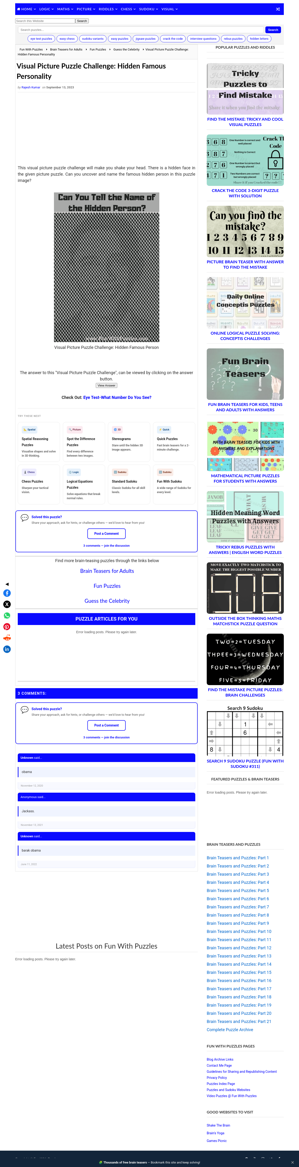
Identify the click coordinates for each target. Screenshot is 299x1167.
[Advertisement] (106, 130)
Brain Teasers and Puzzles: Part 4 (238, 882)
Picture (84, 9)
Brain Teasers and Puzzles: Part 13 (239, 956)
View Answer (106, 385)
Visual (168, 9)
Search (273, 30)
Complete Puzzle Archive (230, 1029)
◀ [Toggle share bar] (5, 550)
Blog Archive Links (220, 1059)
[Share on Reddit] (5, 604)
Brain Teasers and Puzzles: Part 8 (238, 915)
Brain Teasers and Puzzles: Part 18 (239, 996)
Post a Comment (106, 533)
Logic (44, 9)
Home (26, 9)
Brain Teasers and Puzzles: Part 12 (239, 947)
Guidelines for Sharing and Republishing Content (242, 1071)
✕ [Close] (292, 1162)
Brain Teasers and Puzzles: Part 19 (239, 1005)
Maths (63, 9)
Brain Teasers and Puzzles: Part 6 (238, 898)
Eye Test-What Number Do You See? (117, 397)
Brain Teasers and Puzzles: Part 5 (238, 890)
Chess (126, 9)
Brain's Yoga (215, 1133)
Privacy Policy (217, 1078)
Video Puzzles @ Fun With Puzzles (232, 1096)
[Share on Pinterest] (5, 592)
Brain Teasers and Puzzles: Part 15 (239, 972)
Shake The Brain (218, 1125)
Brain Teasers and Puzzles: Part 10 (239, 931)
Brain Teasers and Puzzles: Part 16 (239, 980)
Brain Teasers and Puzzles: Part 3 (238, 874)
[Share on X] (5, 570)
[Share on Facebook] (5, 559)
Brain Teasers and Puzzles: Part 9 (238, 923)
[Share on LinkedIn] (5, 615)
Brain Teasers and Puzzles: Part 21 (239, 1021)
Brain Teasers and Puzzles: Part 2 (238, 866)
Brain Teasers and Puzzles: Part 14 (239, 964)
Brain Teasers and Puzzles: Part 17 (239, 988)
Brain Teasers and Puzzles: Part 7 (238, 906)
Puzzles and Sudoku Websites (228, 1090)
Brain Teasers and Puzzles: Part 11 (239, 939)
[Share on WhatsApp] (5, 581)
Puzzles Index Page (221, 1084)
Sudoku (147, 9)
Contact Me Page (219, 1065)
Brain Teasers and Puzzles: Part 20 (239, 1013)
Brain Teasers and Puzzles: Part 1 (238, 857)
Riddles (106, 9)
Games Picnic (217, 1141)
